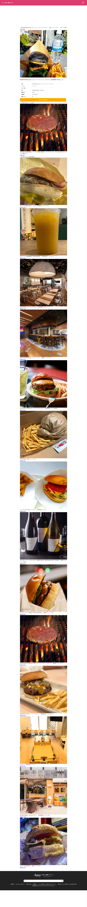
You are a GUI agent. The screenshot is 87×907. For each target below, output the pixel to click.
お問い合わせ (29, 884)
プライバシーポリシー (20, 884)
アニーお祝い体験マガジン (7, 2)
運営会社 (12, 884)
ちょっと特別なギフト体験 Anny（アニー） (47, 884)
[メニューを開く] (83, 3)
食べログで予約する (43, 99)
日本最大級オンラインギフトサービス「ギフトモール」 (43, 885)
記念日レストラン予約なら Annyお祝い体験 (67, 884)
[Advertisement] (43, 15)
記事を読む (22, 155)
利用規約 (35, 884)
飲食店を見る (23, 207)
